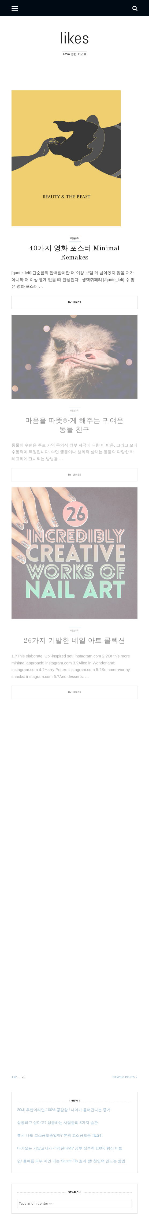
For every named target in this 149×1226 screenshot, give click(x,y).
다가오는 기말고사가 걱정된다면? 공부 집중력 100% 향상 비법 (69, 1148)
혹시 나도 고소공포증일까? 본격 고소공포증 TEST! (60, 1135)
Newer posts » (125, 1077)
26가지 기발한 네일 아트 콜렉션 (74, 641)
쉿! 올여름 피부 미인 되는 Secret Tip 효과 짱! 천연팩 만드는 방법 (71, 1161)
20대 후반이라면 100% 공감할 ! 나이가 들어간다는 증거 (64, 1110)
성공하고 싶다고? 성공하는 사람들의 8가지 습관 (57, 1122)
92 (15, 1077)
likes (74, 38)
